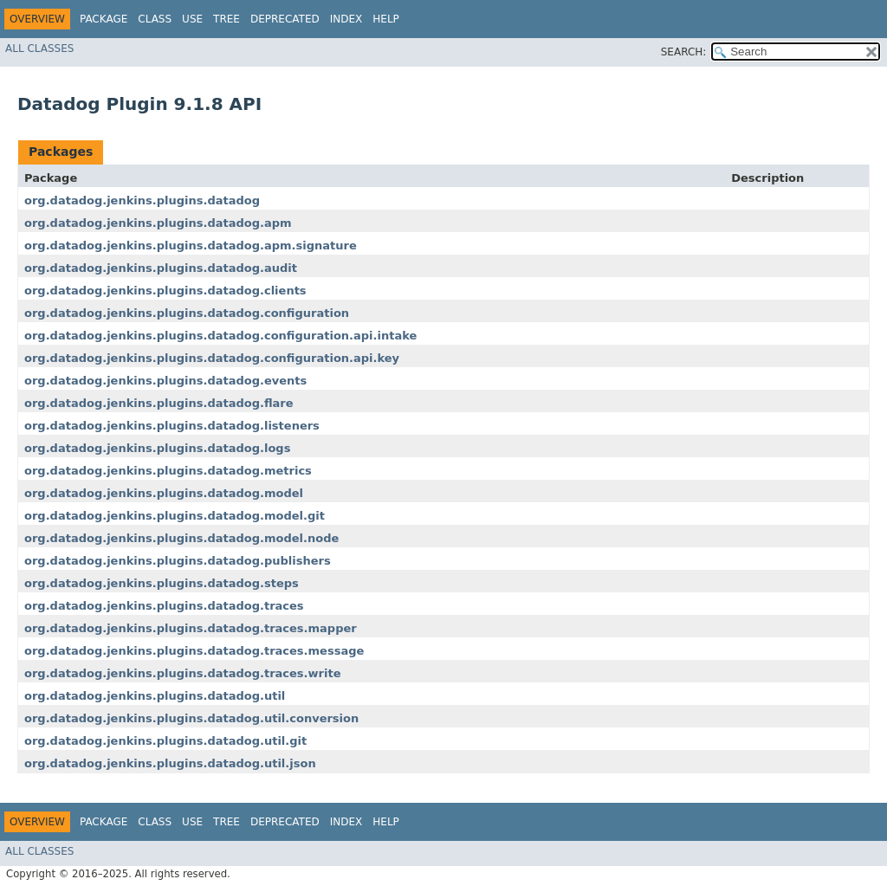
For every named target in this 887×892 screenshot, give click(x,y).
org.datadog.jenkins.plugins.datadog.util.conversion (191, 718)
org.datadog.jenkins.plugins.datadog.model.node (181, 538)
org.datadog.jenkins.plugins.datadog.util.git (165, 740)
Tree (226, 19)
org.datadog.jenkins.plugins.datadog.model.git (174, 515)
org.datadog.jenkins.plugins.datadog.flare (159, 403)
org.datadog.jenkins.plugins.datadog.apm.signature (190, 245)
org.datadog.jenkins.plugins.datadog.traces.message (194, 650)
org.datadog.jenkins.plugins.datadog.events (165, 380)
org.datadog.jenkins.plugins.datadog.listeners (172, 425)
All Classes (39, 48)
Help (385, 19)
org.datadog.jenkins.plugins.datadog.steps (161, 583)
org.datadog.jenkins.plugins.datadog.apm (158, 223)
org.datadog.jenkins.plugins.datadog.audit (160, 268)
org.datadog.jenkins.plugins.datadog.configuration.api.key (211, 358)
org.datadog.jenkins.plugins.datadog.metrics (168, 470)
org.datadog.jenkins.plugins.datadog (142, 200)
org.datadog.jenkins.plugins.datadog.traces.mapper (190, 628)
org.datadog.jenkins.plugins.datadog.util (154, 695)
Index (346, 19)
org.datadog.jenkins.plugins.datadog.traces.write (182, 673)
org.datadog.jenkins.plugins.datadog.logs (157, 448)
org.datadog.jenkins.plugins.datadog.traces (164, 605)
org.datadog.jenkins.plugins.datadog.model (163, 493)
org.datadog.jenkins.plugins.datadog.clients (165, 290)
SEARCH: (684, 52)
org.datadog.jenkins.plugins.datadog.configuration (186, 313)
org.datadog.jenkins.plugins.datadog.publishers (177, 560)
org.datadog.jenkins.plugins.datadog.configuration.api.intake (220, 335)
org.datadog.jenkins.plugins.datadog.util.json (170, 763)
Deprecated (285, 19)
